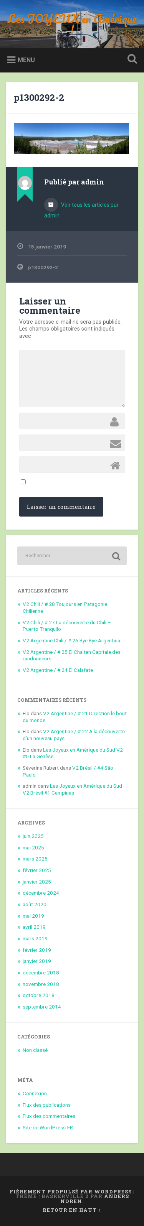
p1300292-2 (39, 97)
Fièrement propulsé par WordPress (71, 1191)
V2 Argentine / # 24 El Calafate (58, 670)
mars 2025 (35, 859)
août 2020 (34, 904)
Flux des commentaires (49, 1116)
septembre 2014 (42, 1007)
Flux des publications (47, 1105)
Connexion (35, 1093)
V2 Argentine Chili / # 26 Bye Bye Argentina (71, 640)
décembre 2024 (41, 893)
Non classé (35, 1050)
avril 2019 (34, 927)
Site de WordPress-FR (48, 1127)
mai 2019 (33, 916)
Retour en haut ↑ (72, 1210)
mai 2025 (33, 847)
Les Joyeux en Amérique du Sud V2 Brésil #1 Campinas (72, 789)
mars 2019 (35, 938)
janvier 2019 (37, 961)
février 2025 (37, 870)
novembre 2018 (41, 984)
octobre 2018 (39, 995)
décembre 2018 (41, 972)
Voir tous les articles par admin (81, 210)
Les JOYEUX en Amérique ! (72, 24)
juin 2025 (33, 836)
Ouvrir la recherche (130, 59)
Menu (26, 60)
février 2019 (37, 950)
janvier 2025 (37, 882)
